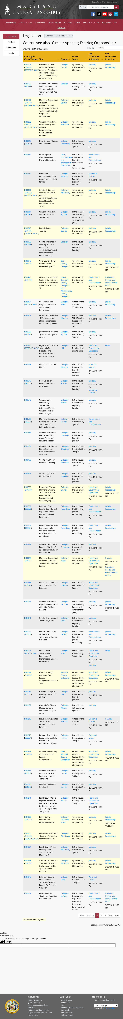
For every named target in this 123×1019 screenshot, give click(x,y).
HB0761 (27, 473)
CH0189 (35, 105)
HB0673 (27, 381)
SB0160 (28, 233)
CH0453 (35, 653)
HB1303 (27, 833)
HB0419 (27, 277)
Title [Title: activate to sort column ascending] (41, 59)
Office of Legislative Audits (38, 1010)
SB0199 (28, 86)
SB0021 (28, 421)
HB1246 (27, 735)
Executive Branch (35, 1000)
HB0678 (27, 400)
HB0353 (27, 242)
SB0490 (28, 304)
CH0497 (35, 304)
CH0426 (35, 839)
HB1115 (27, 672)
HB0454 (27, 302)
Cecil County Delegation (65, 264)
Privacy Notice (66, 1012)
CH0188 (28, 103)
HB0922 (27, 558)
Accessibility (66, 1010)
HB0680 (27, 419)
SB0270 (28, 195)
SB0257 (28, 334)
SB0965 (28, 694)
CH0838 (28, 754)
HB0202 (27, 122)
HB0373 (27, 261)
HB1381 (27, 893)
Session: (49, 36)
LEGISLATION (54, 22)
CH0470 (35, 348)
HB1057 (27, 601)
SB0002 (28, 70)
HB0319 (27, 228)
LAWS (77, 22)
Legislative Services (98, 2)
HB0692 (27, 446)
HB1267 (27, 770)
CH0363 (35, 195)
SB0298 (28, 244)
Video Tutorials (67, 1015)
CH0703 (35, 127)
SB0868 (28, 634)
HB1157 (27, 705)
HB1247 (27, 751)
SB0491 (28, 839)
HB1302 (27, 817)
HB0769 (27, 487)
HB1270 (27, 784)
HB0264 (27, 173)
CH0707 (35, 233)
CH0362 (28, 192)
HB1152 (27, 691)
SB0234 (28, 348)
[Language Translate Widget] (106, 1005)
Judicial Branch (34, 1002)
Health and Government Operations (94, 348)
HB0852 (27, 525)
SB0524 (28, 528)
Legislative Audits (113, 2)
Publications (11, 47)
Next (110, 915)
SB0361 (28, 127)
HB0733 (27, 460)
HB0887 (27, 544)
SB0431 (28, 214)
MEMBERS (11, 22)
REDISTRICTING (109, 22)
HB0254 (27, 154)
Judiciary (92, 64)
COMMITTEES (25, 22)
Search (83, 7)
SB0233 (28, 105)
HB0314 (27, 212)
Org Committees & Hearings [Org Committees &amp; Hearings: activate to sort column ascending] (94, 56)
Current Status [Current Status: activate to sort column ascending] (75, 57)
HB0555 (27, 332)
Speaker (64, 83)
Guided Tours (66, 1000)
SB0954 (28, 738)
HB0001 (27, 64)
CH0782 (28, 863)
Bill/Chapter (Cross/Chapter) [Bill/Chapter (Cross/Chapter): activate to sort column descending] (31, 57)
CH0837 (28, 675)
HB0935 (27, 582)
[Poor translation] (8, 941)
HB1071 (27, 618)
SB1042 (28, 787)
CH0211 (28, 560)
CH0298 (28, 490)
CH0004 (28, 67)
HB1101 (27, 650)
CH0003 (35, 70)
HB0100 (27, 83)
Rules (107, 345)
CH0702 (28, 124)
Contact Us (65, 1002)
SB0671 (28, 143)
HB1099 (27, 631)
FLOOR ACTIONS (91, 22)
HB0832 (27, 506)
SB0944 (28, 653)
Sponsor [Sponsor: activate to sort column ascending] (64, 59)
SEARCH (61, 27)
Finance (108, 558)
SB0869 (28, 773)
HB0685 (27, 432)
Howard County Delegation (65, 675)
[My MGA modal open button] (109, 14)
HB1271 (27, 798)
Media (11, 53)
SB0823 (28, 585)
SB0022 (28, 383)
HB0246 (27, 141)
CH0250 (28, 819)
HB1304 (27, 847)
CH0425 (28, 836)
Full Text (11, 42)
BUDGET (68, 22)
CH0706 (28, 231)
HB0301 (27, 190)
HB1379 (27, 877)
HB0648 (27, 364)
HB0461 (27, 315)
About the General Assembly (72, 1007)
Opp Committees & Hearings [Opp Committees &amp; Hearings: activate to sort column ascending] (110, 56)
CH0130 (28, 280)
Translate (109, 1008)
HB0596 (27, 345)
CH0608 (28, 263)
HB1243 (27, 719)
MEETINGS (40, 22)
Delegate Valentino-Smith (65, 820)
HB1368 (27, 860)
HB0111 (27, 100)
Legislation (11, 36)
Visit (62, 1005)
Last (117, 915)
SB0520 (28, 509)
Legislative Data (108, 1000)
